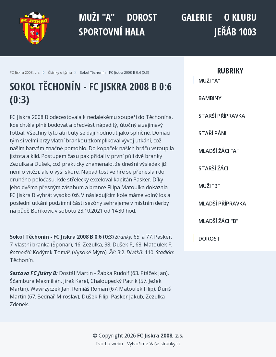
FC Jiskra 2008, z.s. (25, 72)
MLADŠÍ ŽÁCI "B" (218, 221)
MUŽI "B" (209, 186)
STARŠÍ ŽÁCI (213, 168)
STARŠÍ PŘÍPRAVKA (221, 115)
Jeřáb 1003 (235, 31)
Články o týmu (60, 72)
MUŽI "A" (97, 17)
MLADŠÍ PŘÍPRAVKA (222, 203)
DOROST (142, 17)
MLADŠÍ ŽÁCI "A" (218, 150)
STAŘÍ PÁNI (212, 133)
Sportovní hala (112, 31)
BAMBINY (210, 98)
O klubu (240, 17)
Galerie (196, 17)
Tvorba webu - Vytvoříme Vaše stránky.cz (138, 343)
